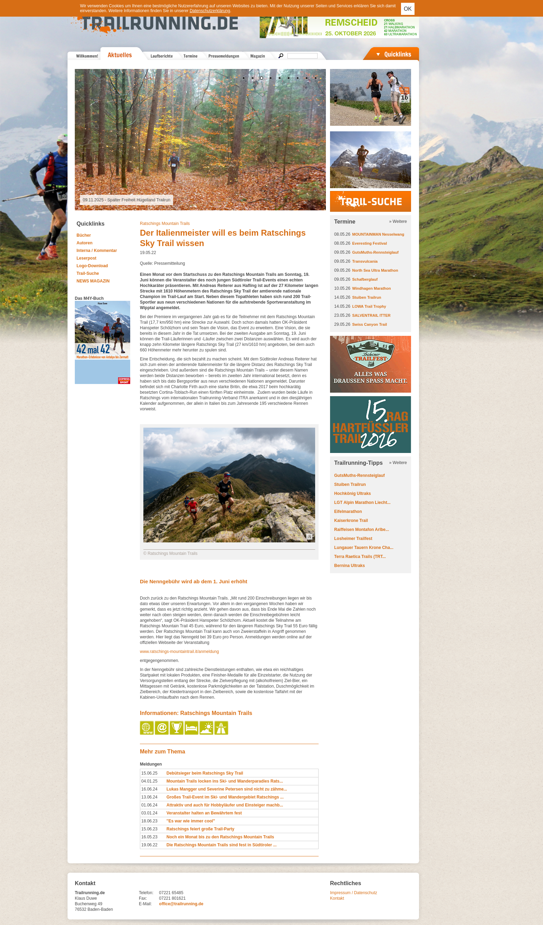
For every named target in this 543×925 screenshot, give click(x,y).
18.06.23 (149, 821)
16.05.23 (149, 837)
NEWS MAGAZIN (93, 281)
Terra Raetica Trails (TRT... (360, 556)
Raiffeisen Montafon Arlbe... (361, 529)
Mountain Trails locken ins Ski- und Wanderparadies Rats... (225, 781)
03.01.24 (149, 813)
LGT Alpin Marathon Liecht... (362, 502)
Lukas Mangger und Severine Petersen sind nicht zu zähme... (227, 789)
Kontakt (337, 898)
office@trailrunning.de (181, 903)
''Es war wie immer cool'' (191, 821)
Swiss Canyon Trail (369, 324)
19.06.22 (149, 845)
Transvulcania (364, 261)
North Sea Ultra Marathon (375, 270)
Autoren (84, 243)
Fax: (143, 898)
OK (408, 9)
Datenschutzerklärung (210, 10)
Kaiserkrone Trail (351, 520)
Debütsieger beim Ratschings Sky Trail (205, 773)
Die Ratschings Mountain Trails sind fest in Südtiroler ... (222, 845)
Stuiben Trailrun (366, 297)
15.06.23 (149, 829)
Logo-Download (92, 265)
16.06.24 (149, 789)
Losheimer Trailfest (353, 538)
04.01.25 (149, 781)
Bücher (84, 235)
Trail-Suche (88, 273)
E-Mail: (145, 903)
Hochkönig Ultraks (352, 493)
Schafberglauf (364, 279)
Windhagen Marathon (371, 288)
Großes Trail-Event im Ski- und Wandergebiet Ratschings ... (225, 797)
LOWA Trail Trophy (369, 306)
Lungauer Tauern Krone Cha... (363, 547)
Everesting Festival (369, 243)
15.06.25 (149, 773)
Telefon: (146, 892)
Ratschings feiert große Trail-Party (200, 829)
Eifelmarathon (348, 511)
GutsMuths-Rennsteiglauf (375, 252)
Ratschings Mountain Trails (165, 223)
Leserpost (86, 258)
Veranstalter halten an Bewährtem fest (204, 813)
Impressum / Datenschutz (353, 892)
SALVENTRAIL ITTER (371, 315)
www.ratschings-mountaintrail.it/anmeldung (179, 651)
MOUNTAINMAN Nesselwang (378, 234)
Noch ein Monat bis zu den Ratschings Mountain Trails (220, 837)
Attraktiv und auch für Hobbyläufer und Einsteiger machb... (225, 805)
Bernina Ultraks (349, 565)
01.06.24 (149, 805)
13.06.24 (149, 797)
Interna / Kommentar (97, 250)
